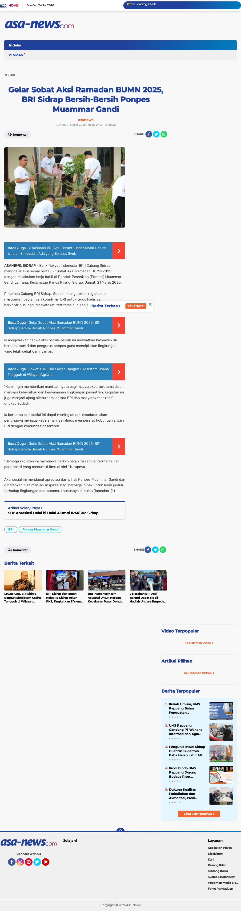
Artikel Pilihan (176, 661)
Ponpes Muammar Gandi (40, 529)
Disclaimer (215, 853)
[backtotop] (120, 832)
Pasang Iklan (217, 865)
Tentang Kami (218, 871)
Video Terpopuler (180, 631)
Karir (211, 859)
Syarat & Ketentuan (221, 877)
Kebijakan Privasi (220, 848)
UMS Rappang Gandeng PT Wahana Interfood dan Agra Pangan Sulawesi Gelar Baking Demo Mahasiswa (187, 730)
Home (13, 5)
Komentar (18, 549)
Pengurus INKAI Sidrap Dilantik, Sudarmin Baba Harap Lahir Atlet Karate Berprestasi (187, 751)
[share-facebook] (148, 134)
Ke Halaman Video (199, 643)
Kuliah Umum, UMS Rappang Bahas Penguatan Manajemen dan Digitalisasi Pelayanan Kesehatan (187, 708)
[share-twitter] (156, 134)
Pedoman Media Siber (223, 882)
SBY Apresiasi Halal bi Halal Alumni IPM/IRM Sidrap (53, 513)
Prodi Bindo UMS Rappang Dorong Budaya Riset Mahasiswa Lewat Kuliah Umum (183, 772)
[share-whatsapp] (164, 134)
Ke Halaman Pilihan (199, 673)
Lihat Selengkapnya (199, 814)
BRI (10, 529)
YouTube (49, 864)
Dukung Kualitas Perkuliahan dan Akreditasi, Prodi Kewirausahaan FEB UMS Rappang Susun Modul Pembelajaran (185, 794)
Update (136, 306)
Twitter (39, 864)
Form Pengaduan (220, 888)
